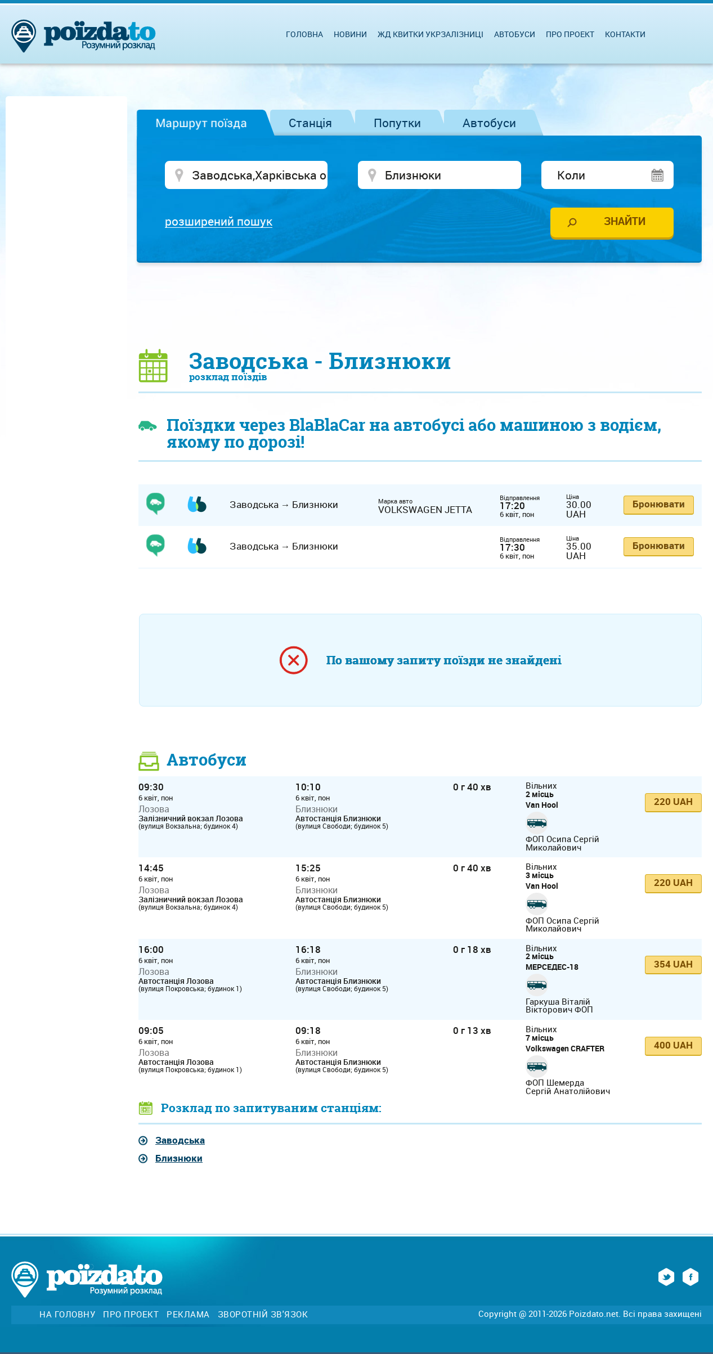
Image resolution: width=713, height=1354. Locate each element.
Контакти (625, 34)
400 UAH (673, 1044)
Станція (310, 123)
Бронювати (659, 503)
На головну (67, 1314)
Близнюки (179, 1157)
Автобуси (489, 123)
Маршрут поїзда (201, 123)
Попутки (397, 123)
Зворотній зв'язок (263, 1314)
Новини (350, 34)
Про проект (570, 34)
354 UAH (673, 963)
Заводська (180, 1139)
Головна (304, 34)
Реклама (188, 1314)
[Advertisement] (420, 305)
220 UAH (673, 801)
